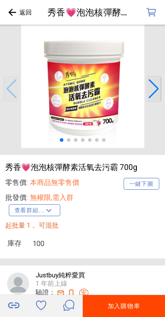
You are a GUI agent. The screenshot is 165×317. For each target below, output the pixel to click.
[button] (11, 89)
